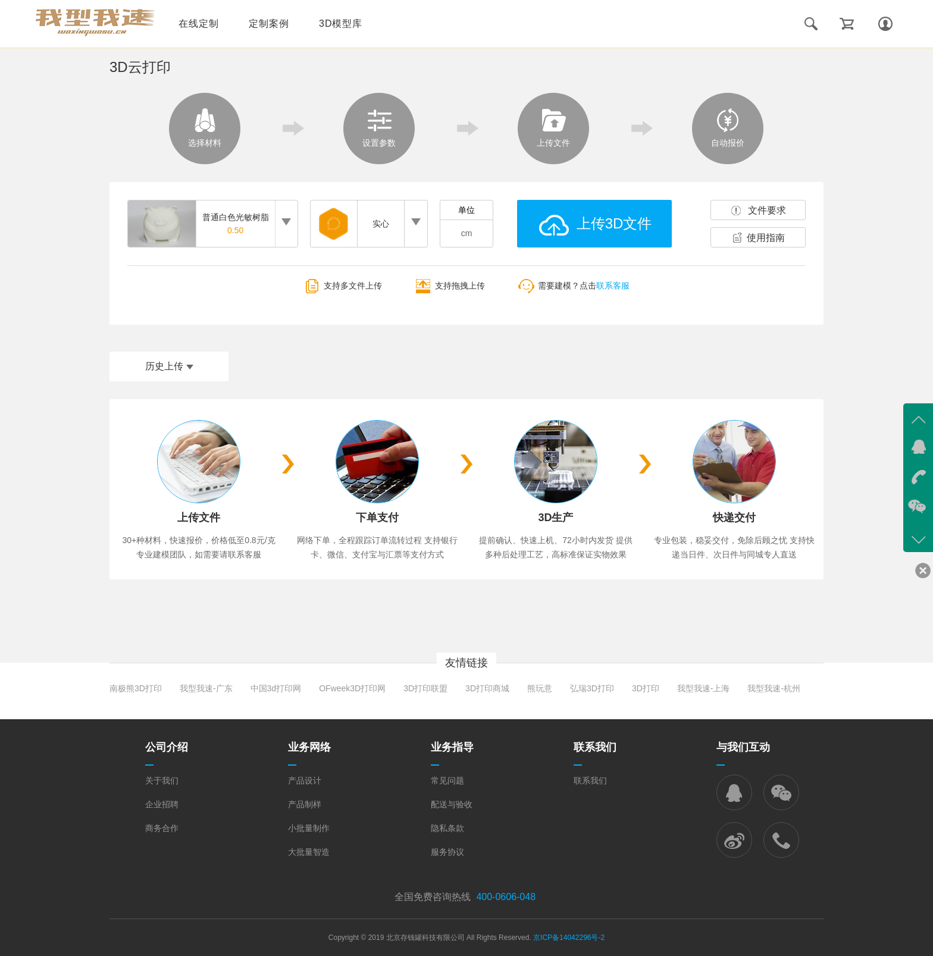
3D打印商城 (487, 688)
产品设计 (304, 780)
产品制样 (304, 804)
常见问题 (447, 780)
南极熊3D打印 (135, 688)
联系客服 (613, 286)
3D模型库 (340, 23)
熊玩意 (539, 688)
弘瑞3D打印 (592, 688)
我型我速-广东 (206, 688)
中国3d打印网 (276, 688)
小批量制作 (309, 828)
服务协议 (447, 852)
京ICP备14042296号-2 (569, 937)
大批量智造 (309, 852)
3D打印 (645, 688)
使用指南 (766, 238)
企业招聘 (162, 804)
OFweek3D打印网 (352, 688)
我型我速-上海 (703, 688)
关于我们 (162, 780)
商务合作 (162, 828)
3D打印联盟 (425, 688)
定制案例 (269, 23)
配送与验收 (451, 804)
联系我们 (590, 780)
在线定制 (199, 23)
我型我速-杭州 (773, 688)
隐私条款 (447, 828)
